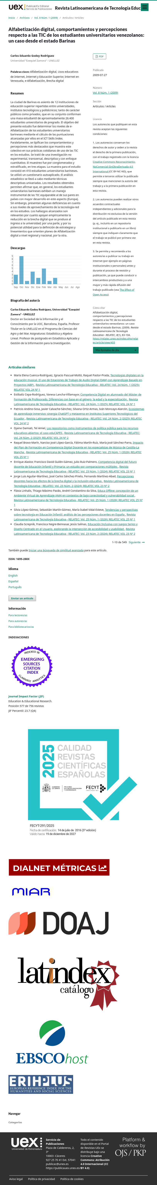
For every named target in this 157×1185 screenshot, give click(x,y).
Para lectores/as (17, 615)
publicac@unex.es (57, 1164)
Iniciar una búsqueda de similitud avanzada (56, 550)
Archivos (25, 17)
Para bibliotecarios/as (21, 626)
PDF (101, 56)
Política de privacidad (41, 1179)
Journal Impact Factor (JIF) (26, 696)
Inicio (11, 17)
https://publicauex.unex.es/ (63, 1168)
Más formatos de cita (107, 350)
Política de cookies (72, 1179)
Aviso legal (16, 1179)
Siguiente (135, 542)
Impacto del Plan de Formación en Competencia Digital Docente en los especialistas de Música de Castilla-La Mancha (78, 447)
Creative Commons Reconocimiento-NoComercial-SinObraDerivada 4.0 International (114, 166)
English (13, 575)
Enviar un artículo (22, 598)
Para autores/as (17, 621)
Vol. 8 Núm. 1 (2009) (46, 17)
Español (13, 581)
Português (15, 587)
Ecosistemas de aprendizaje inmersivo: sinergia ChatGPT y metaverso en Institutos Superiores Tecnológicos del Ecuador (79, 413)
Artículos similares (21, 367)
